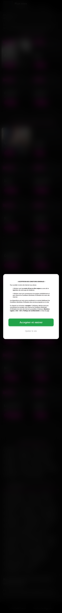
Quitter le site (31, 331)
